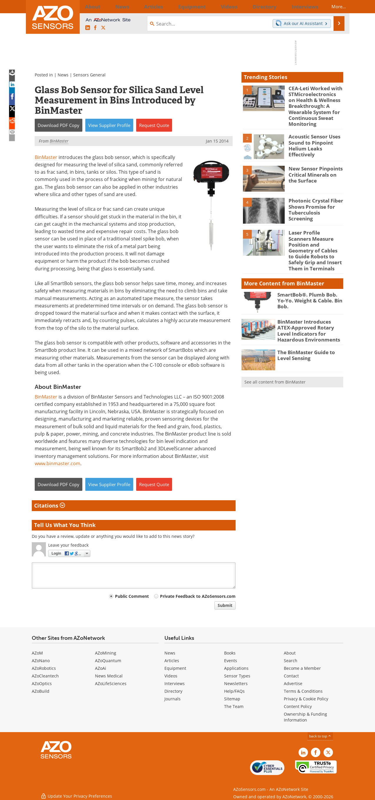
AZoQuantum (108, 660)
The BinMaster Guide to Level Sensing (310, 338)
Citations (49, 505)
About (290, 653)
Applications (236, 668)
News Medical (109, 676)
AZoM (37, 653)
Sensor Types (237, 676)
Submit (225, 605)
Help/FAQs (234, 691)
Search (290, 660)
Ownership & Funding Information (305, 717)
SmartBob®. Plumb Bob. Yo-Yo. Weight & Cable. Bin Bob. (308, 282)
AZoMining (105, 653)
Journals (172, 699)
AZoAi (100, 668)
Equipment (175, 668)
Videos (170, 676)
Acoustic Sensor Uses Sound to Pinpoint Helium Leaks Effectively (316, 137)
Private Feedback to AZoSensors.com (198, 596)
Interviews (174, 683)
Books (230, 653)
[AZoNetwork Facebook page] (95, 28)
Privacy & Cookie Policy (306, 699)
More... (333, 6)
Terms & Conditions (303, 691)
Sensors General (89, 75)
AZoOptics (42, 683)
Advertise (293, 683)
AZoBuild (40, 691)
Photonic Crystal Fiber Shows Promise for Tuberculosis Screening (314, 201)
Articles (171, 660)
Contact (291, 676)
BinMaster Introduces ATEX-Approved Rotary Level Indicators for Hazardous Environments (308, 315)
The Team (234, 706)
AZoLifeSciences (110, 683)
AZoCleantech (45, 676)
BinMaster (46, 157)
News (63, 75)
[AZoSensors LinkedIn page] (87, 28)
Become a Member (302, 668)
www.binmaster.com (57, 463)
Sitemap (232, 699)
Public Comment (132, 596)
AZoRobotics (44, 668)
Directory (173, 691)
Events (230, 660)
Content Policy (298, 706)
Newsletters (236, 683)
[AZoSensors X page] (103, 28)
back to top (320, 736)
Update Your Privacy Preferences (76, 792)
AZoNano (41, 660)
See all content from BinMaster (275, 365)
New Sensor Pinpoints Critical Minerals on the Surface (315, 169)
